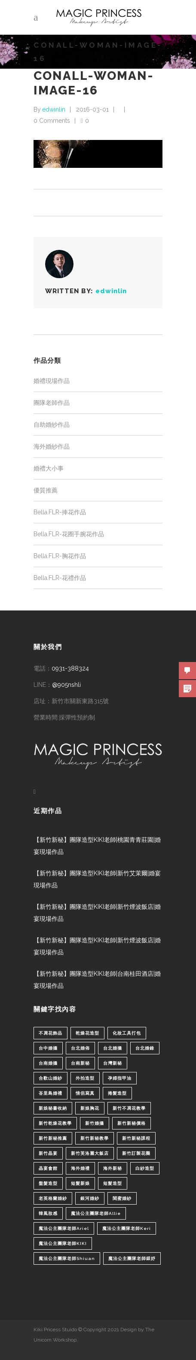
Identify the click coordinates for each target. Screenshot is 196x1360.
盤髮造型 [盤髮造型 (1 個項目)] (48, 1183)
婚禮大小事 (49, 468)
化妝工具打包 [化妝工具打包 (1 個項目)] (127, 1033)
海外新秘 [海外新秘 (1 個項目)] (112, 1168)
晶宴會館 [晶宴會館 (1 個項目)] (48, 1168)
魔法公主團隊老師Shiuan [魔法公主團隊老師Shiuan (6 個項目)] (67, 1258)
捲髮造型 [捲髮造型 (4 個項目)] (117, 1093)
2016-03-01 (92, 109)
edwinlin (53, 109)
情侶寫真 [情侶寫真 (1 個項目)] (85, 1093)
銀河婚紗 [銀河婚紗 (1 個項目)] (89, 1198)
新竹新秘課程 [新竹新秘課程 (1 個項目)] (136, 1138)
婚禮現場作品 (52, 380)
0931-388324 (70, 668)
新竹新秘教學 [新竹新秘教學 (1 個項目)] (94, 1138)
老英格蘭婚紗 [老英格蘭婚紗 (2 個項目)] (53, 1198)
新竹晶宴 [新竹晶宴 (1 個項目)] (48, 1153)
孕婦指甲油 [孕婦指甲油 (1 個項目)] (120, 1078)
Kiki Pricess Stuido (55, 1330)
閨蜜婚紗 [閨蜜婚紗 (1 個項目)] (122, 1198)
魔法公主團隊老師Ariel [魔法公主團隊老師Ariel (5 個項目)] (64, 1228)
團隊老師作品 (52, 402)
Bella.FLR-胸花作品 (60, 555)
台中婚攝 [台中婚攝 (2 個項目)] (48, 1048)
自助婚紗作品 (52, 424)
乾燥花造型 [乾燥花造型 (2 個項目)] (87, 1033)
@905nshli (66, 684)
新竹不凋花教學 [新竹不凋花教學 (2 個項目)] (129, 1108)
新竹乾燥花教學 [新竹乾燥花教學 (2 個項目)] (55, 1123)
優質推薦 (46, 490)
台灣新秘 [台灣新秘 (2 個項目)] (112, 1063)
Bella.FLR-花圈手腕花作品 (69, 534)
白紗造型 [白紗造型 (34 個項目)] (144, 1168)
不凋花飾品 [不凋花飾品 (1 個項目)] (50, 1033)
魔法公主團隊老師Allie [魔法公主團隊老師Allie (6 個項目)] (96, 1213)
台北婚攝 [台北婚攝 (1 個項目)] (112, 1048)
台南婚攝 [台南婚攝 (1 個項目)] (48, 1063)
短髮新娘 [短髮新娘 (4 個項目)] (80, 1183)
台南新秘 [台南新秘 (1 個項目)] (80, 1063)
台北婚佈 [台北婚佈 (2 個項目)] (80, 1048)
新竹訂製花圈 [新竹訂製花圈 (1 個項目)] (136, 1153)
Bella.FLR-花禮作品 (60, 577)
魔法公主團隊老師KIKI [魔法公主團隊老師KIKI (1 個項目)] (63, 1243)
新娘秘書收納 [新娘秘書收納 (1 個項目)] (53, 1108)
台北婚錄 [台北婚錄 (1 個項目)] (144, 1048)
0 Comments (52, 120)
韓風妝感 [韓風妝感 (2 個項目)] (48, 1213)
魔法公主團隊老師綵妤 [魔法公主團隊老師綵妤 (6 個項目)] (132, 1258)
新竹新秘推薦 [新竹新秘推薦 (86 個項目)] (53, 1138)
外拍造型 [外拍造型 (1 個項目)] (85, 1078)
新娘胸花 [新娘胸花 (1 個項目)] (89, 1108)
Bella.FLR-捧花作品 (60, 512)
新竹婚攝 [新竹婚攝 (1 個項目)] (94, 1123)
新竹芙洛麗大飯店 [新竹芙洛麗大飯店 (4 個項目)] (90, 1153)
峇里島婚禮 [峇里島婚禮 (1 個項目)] (50, 1093)
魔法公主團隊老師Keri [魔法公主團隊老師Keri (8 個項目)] (126, 1228)
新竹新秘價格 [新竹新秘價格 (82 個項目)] (131, 1123)
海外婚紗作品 (52, 446)
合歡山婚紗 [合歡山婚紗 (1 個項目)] (50, 1078)
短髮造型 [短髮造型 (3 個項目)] (112, 1183)
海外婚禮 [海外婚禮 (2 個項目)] (80, 1168)
